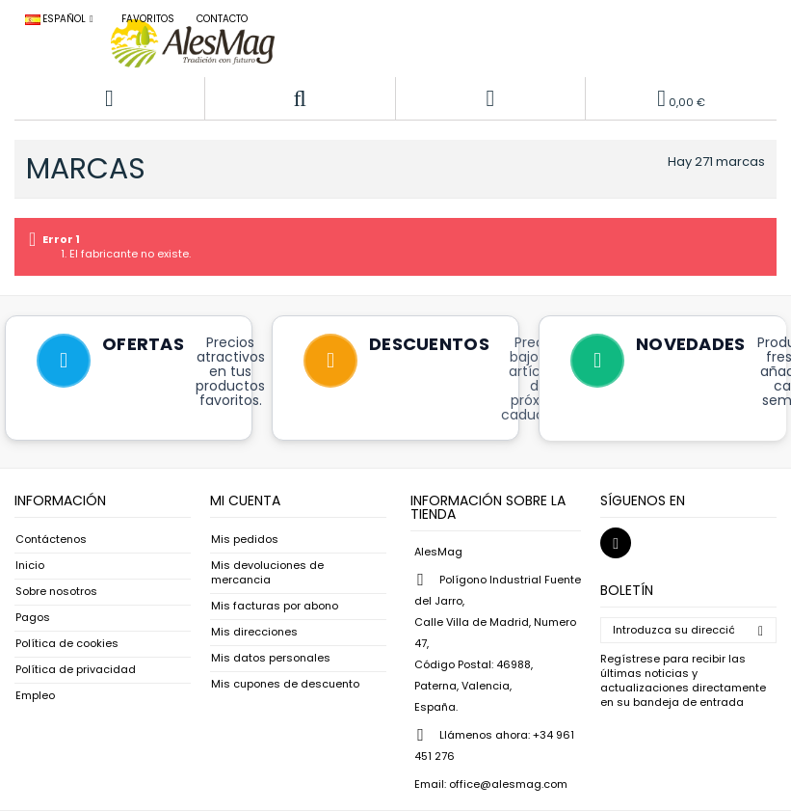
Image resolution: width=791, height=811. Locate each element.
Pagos (32, 617)
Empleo (35, 696)
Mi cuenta (245, 500)
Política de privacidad (75, 669)
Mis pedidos (244, 539)
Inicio (29, 565)
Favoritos (147, 19)
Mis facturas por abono (274, 606)
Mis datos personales (270, 658)
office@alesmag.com (508, 784)
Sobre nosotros (56, 591)
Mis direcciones (254, 632)
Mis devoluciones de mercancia (267, 572)
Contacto (222, 19)
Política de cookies (67, 643)
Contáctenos (51, 539)
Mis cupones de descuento (285, 684)
